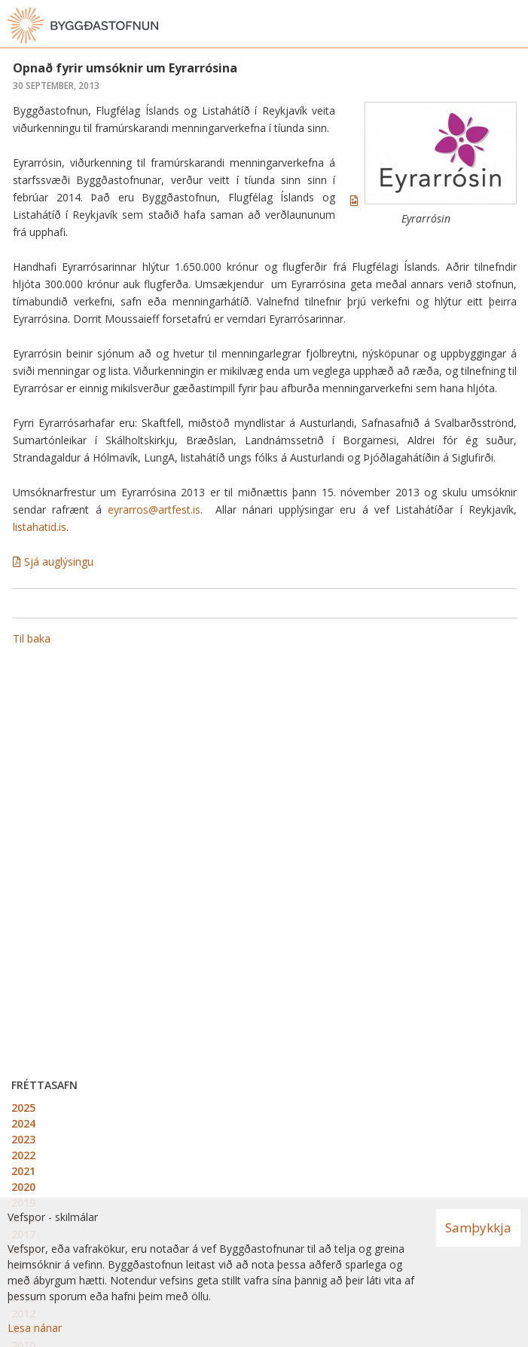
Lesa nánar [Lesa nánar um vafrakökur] (35, 1328)
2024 (23, 1123)
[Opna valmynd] (513, 25)
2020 (23, 1187)
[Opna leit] (483, 25)
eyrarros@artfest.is (154, 509)
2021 (23, 1171)
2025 (23, 1107)
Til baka (31, 638)
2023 (23, 1139)
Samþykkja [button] (478, 1227)
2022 (23, 1155)
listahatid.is (39, 527)
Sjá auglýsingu (58, 561)
